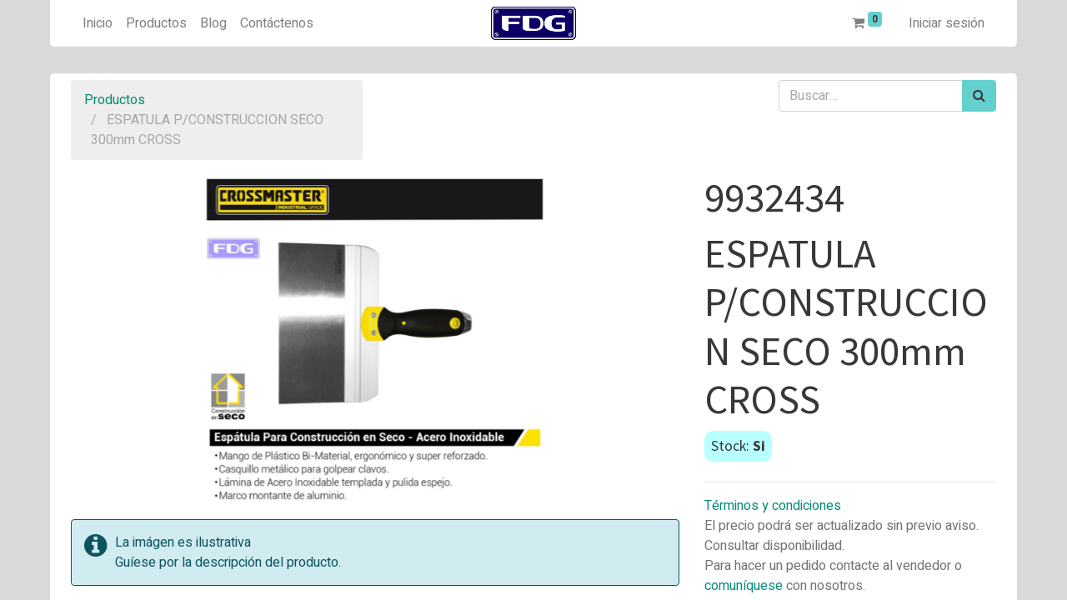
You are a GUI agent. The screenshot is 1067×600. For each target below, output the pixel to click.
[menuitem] (97, 23)
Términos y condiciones (772, 506)
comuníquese (743, 586)
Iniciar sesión (946, 23)
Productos (114, 100)
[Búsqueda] (979, 96)
